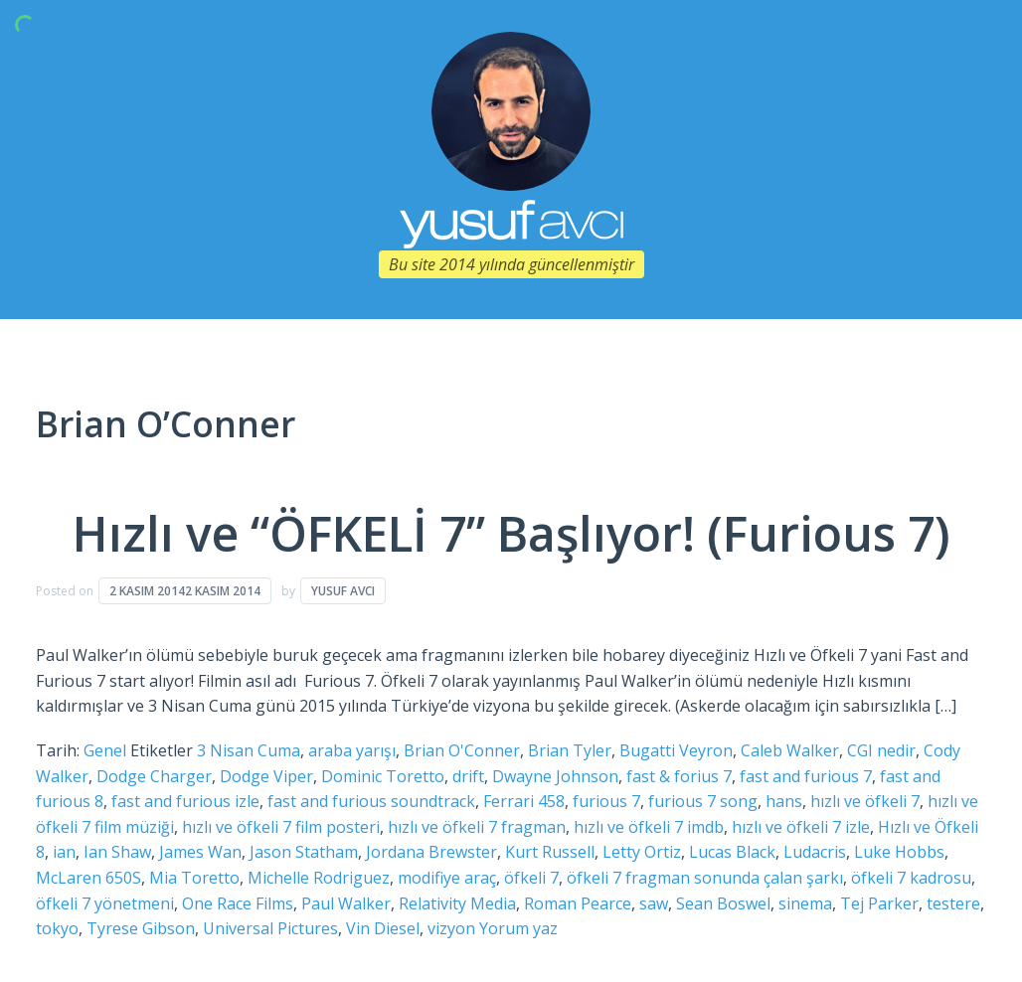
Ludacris (814, 852)
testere (953, 903)
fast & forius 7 (679, 776)
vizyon (451, 928)
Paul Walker (346, 903)
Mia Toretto (194, 878)
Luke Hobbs (899, 852)
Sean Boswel (723, 903)
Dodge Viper (266, 776)
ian (64, 852)
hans (784, 801)
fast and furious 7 (806, 776)
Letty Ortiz (641, 852)
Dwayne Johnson (555, 776)
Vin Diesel (383, 928)
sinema (805, 903)
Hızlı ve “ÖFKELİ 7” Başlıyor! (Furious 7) (511, 533)
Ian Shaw (117, 852)
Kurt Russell (550, 852)
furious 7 (606, 801)
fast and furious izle (185, 801)
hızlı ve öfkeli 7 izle (801, 827)
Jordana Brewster (431, 852)
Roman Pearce (577, 903)
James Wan (200, 852)
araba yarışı (352, 750)
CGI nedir (881, 750)
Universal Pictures (270, 928)
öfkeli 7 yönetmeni (105, 903)
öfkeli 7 (531, 878)
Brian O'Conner (462, 750)
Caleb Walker (790, 750)
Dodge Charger (154, 776)
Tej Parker (879, 903)
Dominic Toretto (382, 776)
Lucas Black (732, 852)
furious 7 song (703, 801)
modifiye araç (447, 878)
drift (468, 776)
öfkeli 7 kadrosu (911, 878)
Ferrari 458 (524, 801)
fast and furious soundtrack (371, 801)
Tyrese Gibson (140, 928)
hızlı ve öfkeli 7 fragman (477, 827)
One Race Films (237, 903)
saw (653, 903)
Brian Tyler (569, 750)
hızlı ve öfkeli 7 (865, 801)
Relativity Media (457, 903)
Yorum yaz (518, 928)
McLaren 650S (88, 878)
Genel (105, 750)
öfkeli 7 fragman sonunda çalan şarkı (705, 878)
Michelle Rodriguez (319, 878)
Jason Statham (304, 852)
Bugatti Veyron (676, 750)
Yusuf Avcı (343, 590)
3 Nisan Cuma (248, 750)
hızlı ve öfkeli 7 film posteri (281, 827)
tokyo (57, 928)
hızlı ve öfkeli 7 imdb (649, 827)
